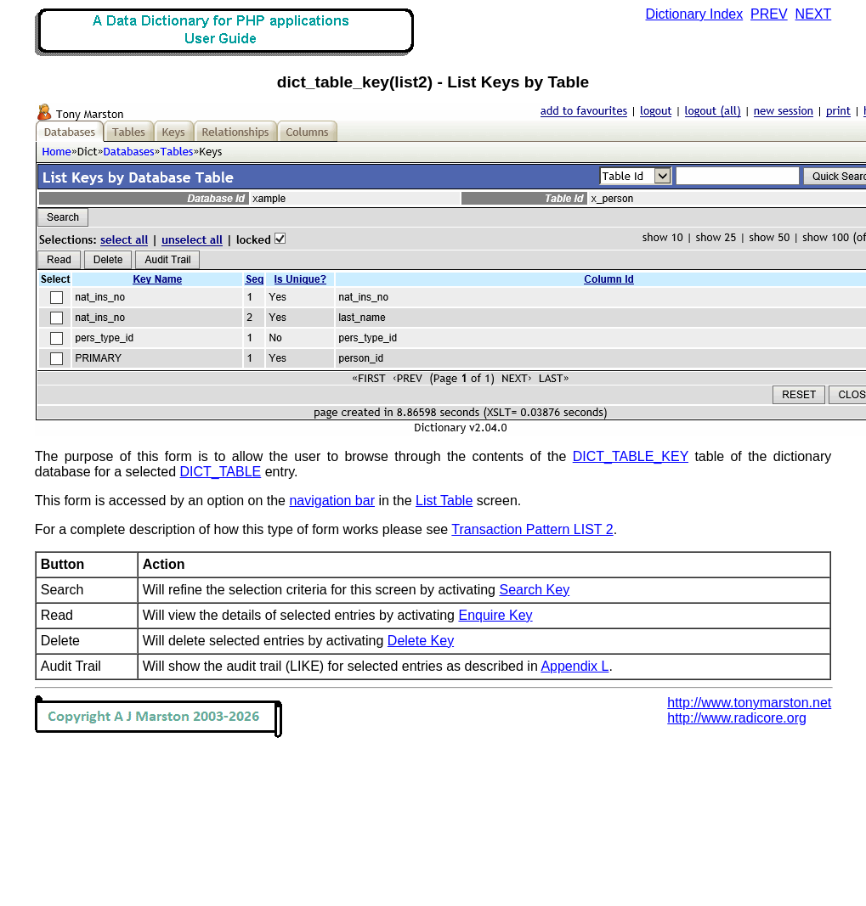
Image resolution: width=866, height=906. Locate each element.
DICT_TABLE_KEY (630, 456)
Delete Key (421, 640)
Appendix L (574, 666)
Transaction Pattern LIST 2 (532, 529)
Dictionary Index (695, 14)
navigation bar (332, 500)
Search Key (534, 589)
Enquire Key (495, 615)
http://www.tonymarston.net (749, 702)
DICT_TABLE (221, 471)
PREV (769, 14)
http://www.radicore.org (737, 718)
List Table (444, 500)
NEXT (813, 14)
